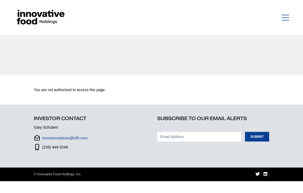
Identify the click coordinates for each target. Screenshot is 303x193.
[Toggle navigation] (285, 17)
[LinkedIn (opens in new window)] (265, 174)
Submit (257, 137)
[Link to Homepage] (41, 17)
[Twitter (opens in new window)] (258, 174)
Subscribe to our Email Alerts (202, 118)
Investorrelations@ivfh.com (65, 138)
